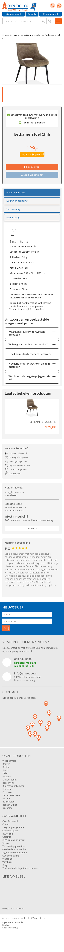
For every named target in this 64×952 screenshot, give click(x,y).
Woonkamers (9, 760)
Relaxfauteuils (9, 801)
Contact (32, 528)
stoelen (15, 35)
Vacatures (7, 861)
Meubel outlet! (9, 779)
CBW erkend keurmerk (13, 839)
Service (6, 843)
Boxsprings (8, 782)
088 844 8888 (13, 504)
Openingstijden (10, 830)
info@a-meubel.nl (16, 516)
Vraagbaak (7, 858)
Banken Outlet (9, 804)
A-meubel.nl (39, 918)
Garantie (6, 836)
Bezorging (7, 833)
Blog (4, 865)
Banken (6, 763)
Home (5, 35)
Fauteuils (7, 776)
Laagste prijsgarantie (13, 827)
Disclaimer (7, 925)
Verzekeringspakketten (13, 846)
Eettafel (6, 798)
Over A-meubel (13, 14)
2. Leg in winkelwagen (32, 174)
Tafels (5, 773)
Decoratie (7, 807)
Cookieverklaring (10, 855)
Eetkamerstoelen (11, 795)
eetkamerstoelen (31, 35)
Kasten (5, 767)
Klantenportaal (50, 14)
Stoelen (6, 770)
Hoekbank (7, 789)
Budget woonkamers (13, 785)
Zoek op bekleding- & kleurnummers (21, 868)
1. (32, 166)
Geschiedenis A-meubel (14, 849)
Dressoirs (7, 792)
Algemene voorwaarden (14, 852)
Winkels (32, 14)
